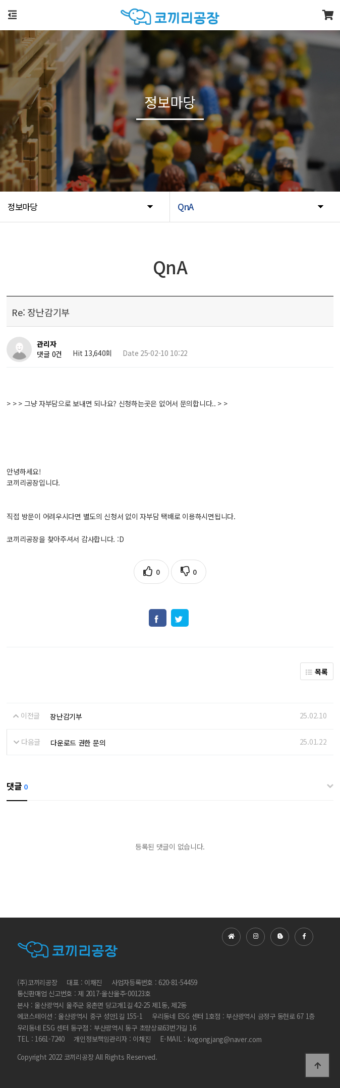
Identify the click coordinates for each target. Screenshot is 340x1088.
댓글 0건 (49, 354)
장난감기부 (66, 716)
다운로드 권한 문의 (77, 743)
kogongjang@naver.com (225, 1039)
